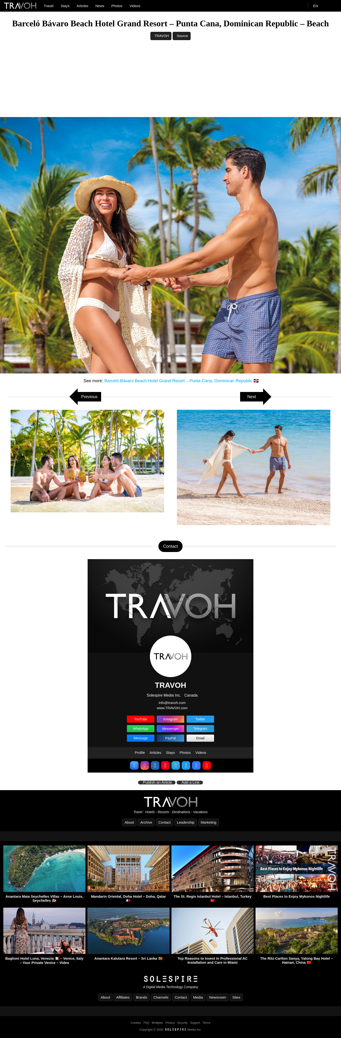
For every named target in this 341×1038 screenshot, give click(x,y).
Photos (116, 6)
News (99, 6)
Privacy (170, 1022)
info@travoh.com (172, 703)
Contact (164, 823)
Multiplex (157, 1022)
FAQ (146, 1022)
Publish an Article (157, 783)
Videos (135, 6)
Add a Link (191, 783)
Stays (65, 6)
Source (182, 36)
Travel (49, 6)
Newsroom (217, 997)
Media (198, 997)
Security (182, 1022)
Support (195, 1022)
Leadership (185, 823)
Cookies (136, 1022)
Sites (236, 997)
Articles (82, 6)
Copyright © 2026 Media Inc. (170, 1029)
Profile (140, 752)
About (129, 823)
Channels (160, 997)
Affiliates (123, 997)
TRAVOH (161, 36)
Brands (141, 997)
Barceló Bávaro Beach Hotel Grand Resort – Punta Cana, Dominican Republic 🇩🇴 (181, 380)
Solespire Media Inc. (164, 695)
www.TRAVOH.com (172, 708)
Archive (146, 823)
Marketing (208, 823)
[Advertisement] (170, 81)
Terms (206, 1022)
